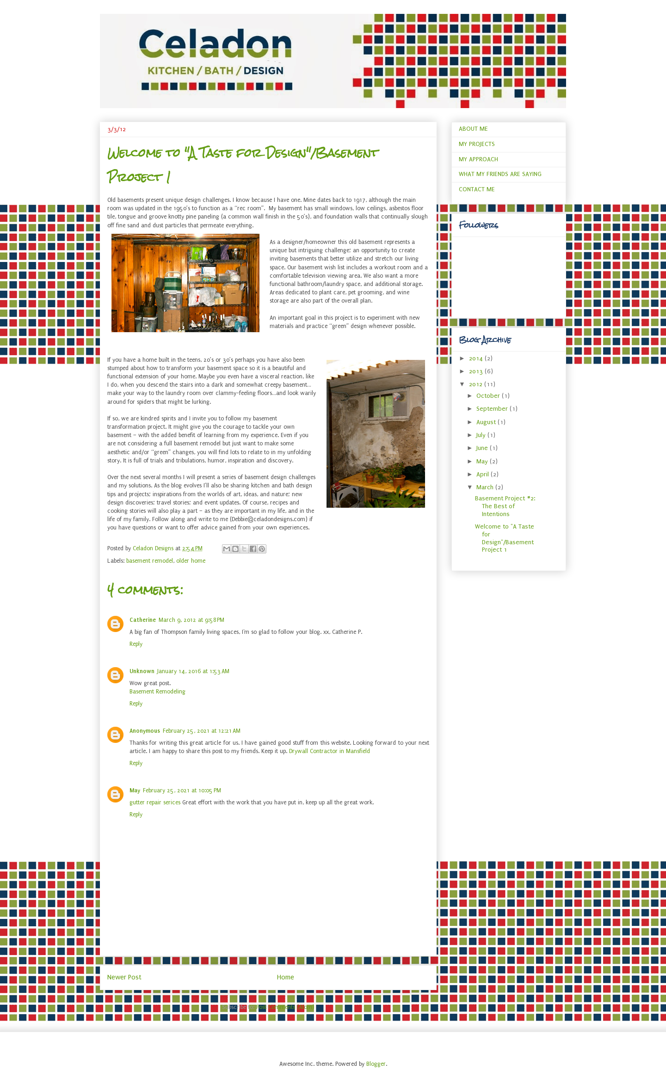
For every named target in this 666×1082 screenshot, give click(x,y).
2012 (476, 384)
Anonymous (145, 731)
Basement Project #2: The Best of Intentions (505, 506)
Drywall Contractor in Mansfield (329, 751)
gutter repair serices (155, 802)
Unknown (142, 671)
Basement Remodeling (157, 691)
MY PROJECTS (477, 143)
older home (190, 561)
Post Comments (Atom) (285, 1007)
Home (285, 977)
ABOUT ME (473, 128)
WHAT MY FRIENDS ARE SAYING (500, 173)
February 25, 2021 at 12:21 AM (201, 731)
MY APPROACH (478, 159)
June (483, 447)
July (481, 435)
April (483, 474)
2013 (477, 371)
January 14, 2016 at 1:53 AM (193, 671)
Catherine (143, 620)
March (485, 487)
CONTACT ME (477, 189)
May (135, 790)
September (493, 408)
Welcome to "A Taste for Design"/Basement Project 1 (504, 538)
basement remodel (149, 561)
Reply (136, 644)
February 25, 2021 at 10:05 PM (182, 790)
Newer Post (124, 977)
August (487, 422)
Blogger (376, 1064)
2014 (477, 358)
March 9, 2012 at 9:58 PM (191, 620)
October (489, 395)
